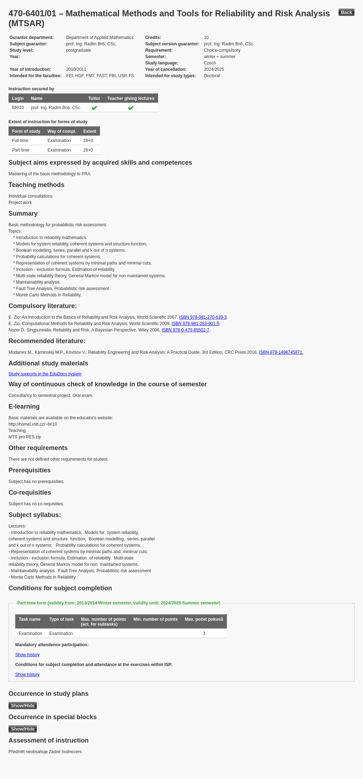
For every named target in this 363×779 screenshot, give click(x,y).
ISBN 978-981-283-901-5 (195, 323)
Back (346, 12)
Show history (27, 654)
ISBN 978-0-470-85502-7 (185, 330)
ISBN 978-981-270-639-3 (203, 317)
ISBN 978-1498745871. (281, 352)
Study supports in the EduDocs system (45, 373)
